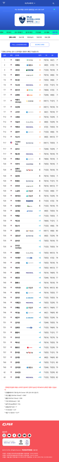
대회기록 (54, 32)
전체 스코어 (12, 37)
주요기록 (21, 37)
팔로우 (4, 432)
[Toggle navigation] (3, 3)
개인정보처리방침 (27, 450)
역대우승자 (30, 37)
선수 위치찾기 (19, 32)
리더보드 (9, 32)
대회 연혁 (47, 37)
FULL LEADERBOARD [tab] (19, 45)
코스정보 (46, 32)
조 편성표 (38, 32)
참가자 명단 (29, 32)
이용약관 (35, 450)
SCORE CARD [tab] (39, 45)
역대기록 (39, 37)
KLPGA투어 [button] (29, 3)
